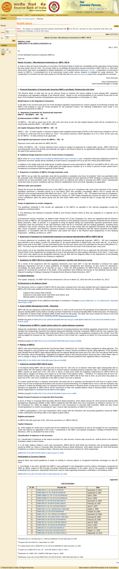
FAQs (27, 15)
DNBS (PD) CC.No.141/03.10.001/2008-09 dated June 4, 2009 (55, 393)
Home (19, 19)
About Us (5, 15)
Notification (30, 19)
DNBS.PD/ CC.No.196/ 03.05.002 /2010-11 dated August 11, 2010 (40, 453)
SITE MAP (79, 12)
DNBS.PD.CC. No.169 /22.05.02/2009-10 (50, 528)
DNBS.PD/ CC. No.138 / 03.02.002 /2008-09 (52, 522)
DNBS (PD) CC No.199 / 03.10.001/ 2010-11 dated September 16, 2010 (42, 474)
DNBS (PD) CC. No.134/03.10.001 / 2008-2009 (53, 517)
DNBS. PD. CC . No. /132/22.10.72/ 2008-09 (52, 514)
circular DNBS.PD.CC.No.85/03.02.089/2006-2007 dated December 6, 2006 (56, 158)
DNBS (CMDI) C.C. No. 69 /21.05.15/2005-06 (52, 498)
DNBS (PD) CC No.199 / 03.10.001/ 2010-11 (52, 533)
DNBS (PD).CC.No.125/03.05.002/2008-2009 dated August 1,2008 (56, 319)
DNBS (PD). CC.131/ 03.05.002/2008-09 (50, 511)
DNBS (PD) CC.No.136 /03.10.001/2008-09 (51, 519)
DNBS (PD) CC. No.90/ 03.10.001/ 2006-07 (51, 503)
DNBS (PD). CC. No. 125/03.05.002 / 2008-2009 (53, 509)
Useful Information (16, 15)
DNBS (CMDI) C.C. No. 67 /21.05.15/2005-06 (52, 495)
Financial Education (37, 15)
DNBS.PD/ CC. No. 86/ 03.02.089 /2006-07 (51, 501)
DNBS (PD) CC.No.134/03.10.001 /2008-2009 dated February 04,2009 (42, 360)
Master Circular (89, 70)
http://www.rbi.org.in (78, 74)
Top (117, 562)
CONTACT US (88, 12)
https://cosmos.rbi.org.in (67, 316)
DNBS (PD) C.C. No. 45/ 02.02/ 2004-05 (50, 490)
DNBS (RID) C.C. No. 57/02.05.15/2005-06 (51, 493)
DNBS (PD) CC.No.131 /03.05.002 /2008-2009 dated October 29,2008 (57, 341)
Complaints (50, 15)
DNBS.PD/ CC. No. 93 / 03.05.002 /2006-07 (51, 506)
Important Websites (62, 15)
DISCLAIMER (99, 12)
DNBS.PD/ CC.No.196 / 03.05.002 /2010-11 (51, 530)
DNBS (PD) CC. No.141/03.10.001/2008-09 (51, 525)
